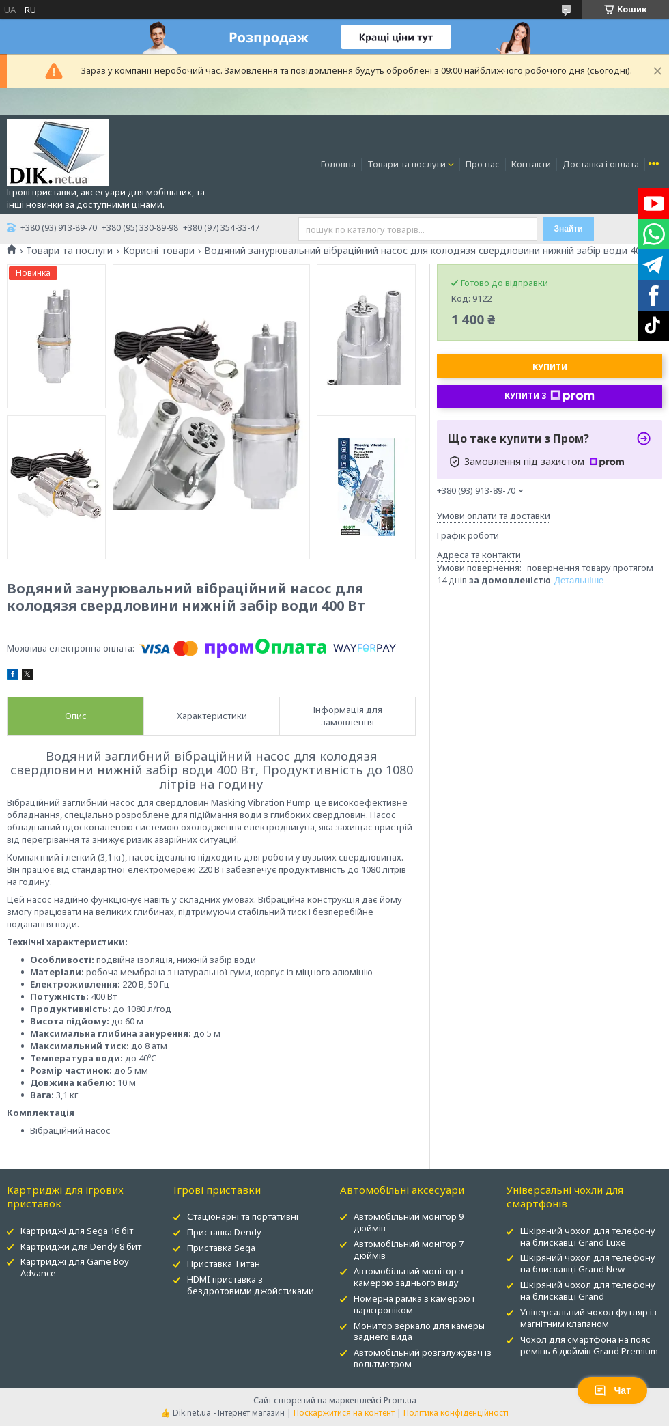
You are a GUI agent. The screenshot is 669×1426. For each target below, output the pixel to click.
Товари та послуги (406, 164)
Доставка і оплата (601, 164)
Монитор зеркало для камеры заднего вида (419, 1331)
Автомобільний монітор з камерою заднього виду (409, 1277)
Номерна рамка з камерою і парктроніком (414, 1304)
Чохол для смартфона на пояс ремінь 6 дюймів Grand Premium (589, 1345)
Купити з (549, 396)
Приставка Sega (221, 1248)
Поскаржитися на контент (344, 1412)
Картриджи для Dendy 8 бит (80, 1246)
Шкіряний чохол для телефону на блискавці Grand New (587, 1263)
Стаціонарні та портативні (242, 1216)
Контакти (531, 164)
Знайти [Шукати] (568, 229)
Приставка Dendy (224, 1232)
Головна (338, 164)
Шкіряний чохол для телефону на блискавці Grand (587, 1290)
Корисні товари (159, 250)
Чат (612, 1390)
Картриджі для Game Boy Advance (74, 1267)
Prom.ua (400, 1400)
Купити (549, 367)
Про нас (483, 164)
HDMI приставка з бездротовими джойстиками (250, 1285)
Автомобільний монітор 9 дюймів (409, 1222)
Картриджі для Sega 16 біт (76, 1231)
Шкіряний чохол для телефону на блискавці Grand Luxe (587, 1236)
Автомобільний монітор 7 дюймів (409, 1249)
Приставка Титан (223, 1263)
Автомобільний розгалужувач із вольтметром (423, 1358)
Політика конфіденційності (456, 1412)
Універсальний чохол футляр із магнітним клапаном (588, 1318)
